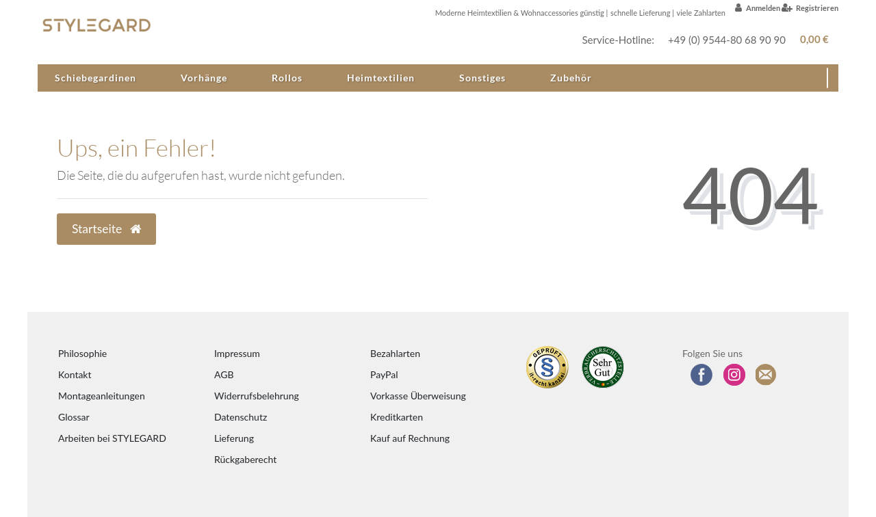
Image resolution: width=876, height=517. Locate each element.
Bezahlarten (395, 353)
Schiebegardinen (95, 77)
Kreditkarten (396, 417)
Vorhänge (204, 77)
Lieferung (234, 438)
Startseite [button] (106, 229)
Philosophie (82, 353)
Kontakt (75, 374)
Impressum (237, 353)
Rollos (287, 77)
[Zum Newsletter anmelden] (766, 375)
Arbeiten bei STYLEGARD (112, 438)
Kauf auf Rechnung (410, 438)
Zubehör (571, 77)
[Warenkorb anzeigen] (812, 39)
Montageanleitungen (101, 395)
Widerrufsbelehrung (256, 395)
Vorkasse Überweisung (418, 395)
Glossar (74, 417)
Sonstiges (482, 77)
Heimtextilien (381, 77)
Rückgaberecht (245, 459)
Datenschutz (240, 417)
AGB (224, 374)
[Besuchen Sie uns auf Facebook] (701, 375)
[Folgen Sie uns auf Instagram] (734, 375)
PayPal (384, 374)
